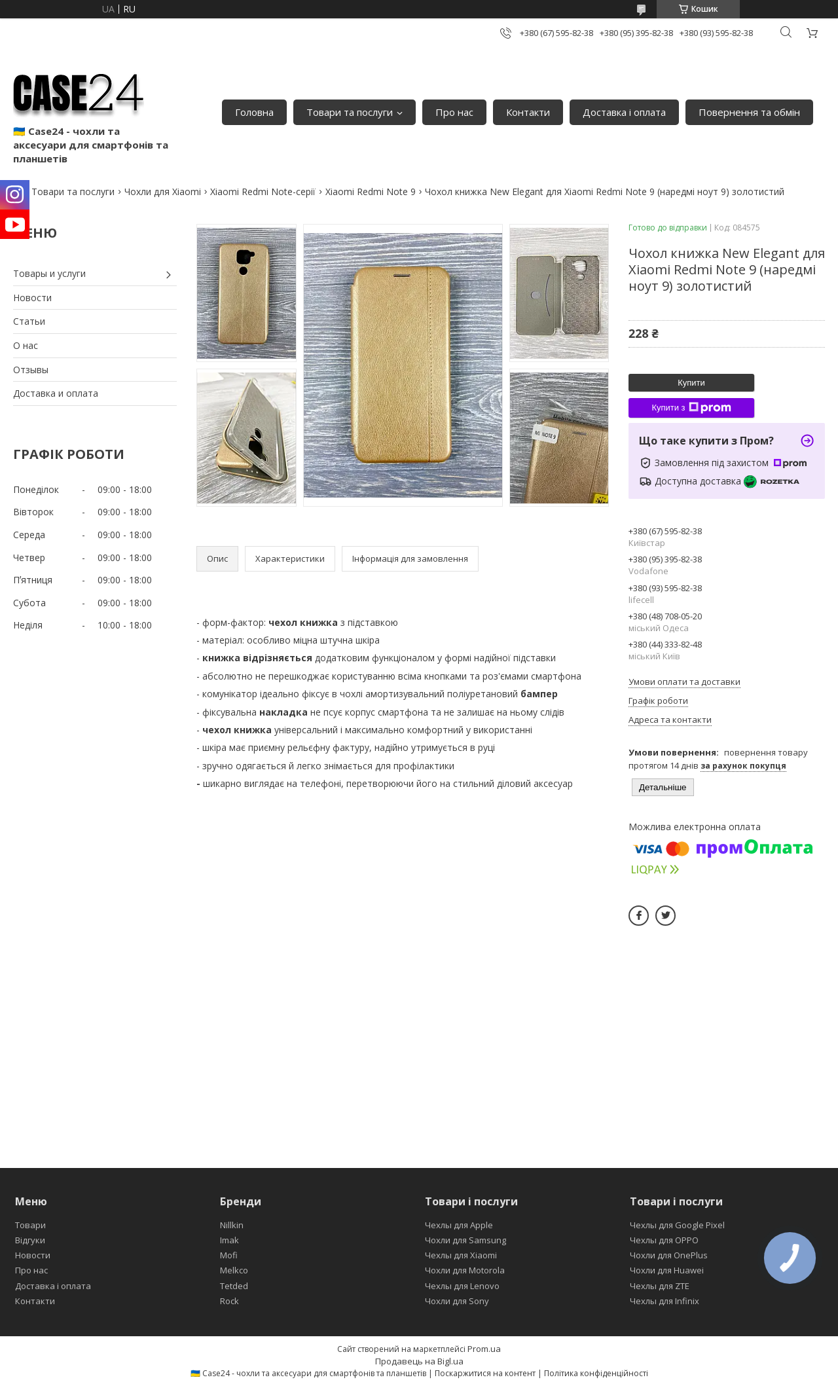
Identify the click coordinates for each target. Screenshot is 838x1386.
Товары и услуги (49, 273)
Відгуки (30, 1240)
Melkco (234, 1270)
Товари (30, 1225)
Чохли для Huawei (667, 1270)
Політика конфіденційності (596, 1373)
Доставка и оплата (55, 393)
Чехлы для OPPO (664, 1240)
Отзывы (30, 369)
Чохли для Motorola (465, 1270)
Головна (254, 112)
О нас (25, 345)
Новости (32, 297)
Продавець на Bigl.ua (419, 1361)
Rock (229, 1301)
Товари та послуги (349, 112)
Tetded (234, 1286)
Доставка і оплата (624, 112)
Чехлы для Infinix (664, 1301)
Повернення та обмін (749, 112)
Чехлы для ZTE (659, 1286)
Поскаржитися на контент (485, 1373)
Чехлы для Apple (459, 1225)
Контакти (528, 112)
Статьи (29, 321)
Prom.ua (484, 1349)
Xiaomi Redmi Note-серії (263, 191)
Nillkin (232, 1225)
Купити (691, 383)
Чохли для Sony (457, 1301)
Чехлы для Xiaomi (461, 1255)
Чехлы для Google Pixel (677, 1225)
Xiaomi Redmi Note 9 (370, 191)
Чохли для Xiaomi (162, 191)
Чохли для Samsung (465, 1240)
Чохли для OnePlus (669, 1255)
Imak (229, 1240)
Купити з (691, 408)
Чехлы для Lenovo (462, 1286)
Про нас (454, 112)
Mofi (229, 1255)
